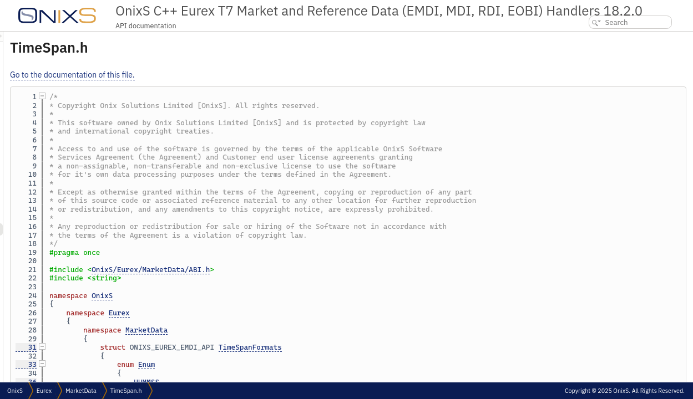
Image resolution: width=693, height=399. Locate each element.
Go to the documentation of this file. (211, 75)
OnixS (240, 295)
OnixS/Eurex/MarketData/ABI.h (289, 269)
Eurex (258, 313)
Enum (285, 364)
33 (164, 364)
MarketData (285, 330)
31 (164, 347)
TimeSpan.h (126, 391)
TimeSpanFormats (389, 347)
